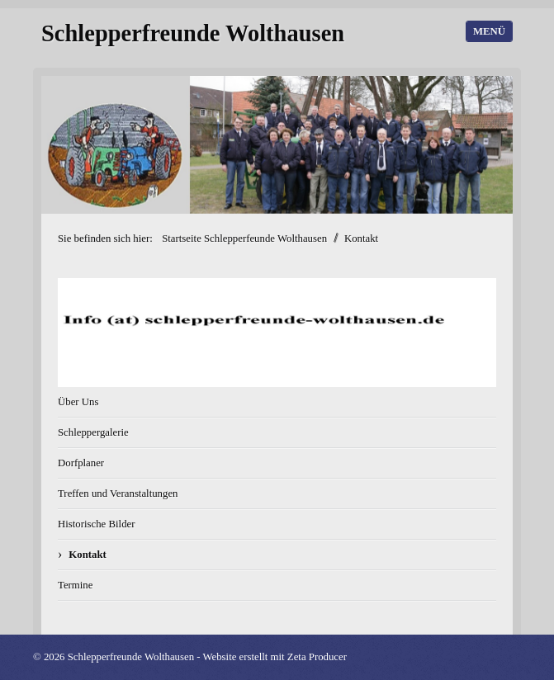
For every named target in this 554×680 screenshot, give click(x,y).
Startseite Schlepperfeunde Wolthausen (244, 238)
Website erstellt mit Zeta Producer (274, 657)
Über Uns (78, 402)
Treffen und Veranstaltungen (118, 493)
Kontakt (88, 554)
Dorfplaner (81, 463)
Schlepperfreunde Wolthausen (192, 33)
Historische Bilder (96, 524)
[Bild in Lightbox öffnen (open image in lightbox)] (277, 333)
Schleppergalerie (93, 432)
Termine (75, 585)
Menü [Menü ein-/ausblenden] (489, 31)
